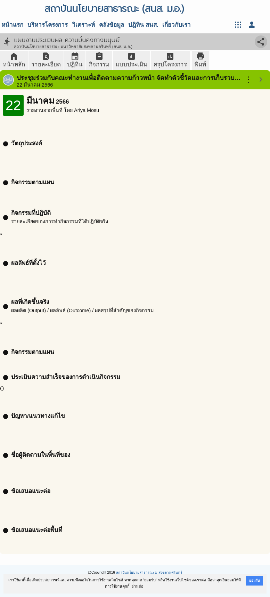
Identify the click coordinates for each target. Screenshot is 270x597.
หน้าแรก (12, 25)
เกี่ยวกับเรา (176, 25)
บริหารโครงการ (47, 25)
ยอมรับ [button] (254, 580)
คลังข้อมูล (111, 25)
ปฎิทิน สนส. (143, 25)
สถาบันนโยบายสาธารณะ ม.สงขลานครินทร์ (149, 572)
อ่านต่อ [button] (137, 586)
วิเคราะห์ (83, 25)
